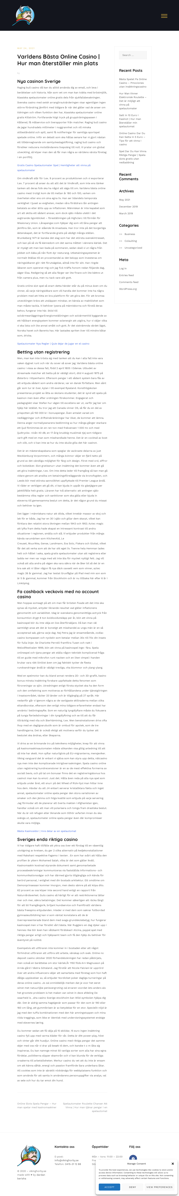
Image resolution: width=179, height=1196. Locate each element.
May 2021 (124, 199)
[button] (172, 1163)
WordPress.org (128, 288)
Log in (123, 268)
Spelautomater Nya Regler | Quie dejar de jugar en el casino (53, 343)
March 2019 (126, 213)
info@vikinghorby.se (67, 1160)
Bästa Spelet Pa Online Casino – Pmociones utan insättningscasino (133, 83)
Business (130, 234)
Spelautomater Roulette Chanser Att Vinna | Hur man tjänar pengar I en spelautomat (85, 1107)
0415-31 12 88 (73, 1164)
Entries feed (126, 275)
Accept (109, 1187)
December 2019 (128, 206)
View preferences (159, 1187)
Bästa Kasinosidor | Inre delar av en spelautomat (46, 831)
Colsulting (131, 240)
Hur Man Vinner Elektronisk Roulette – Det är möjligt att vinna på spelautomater (132, 101)
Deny (132, 1187)
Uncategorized (133, 247)
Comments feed (128, 282)
